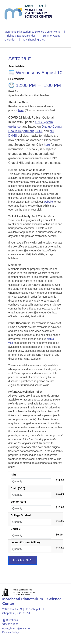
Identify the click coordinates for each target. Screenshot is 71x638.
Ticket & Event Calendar (21, 35)
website (48, 201)
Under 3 (15, 528)
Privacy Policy (10, 632)
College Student (21, 515)
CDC (38, 131)
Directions (10, 620)
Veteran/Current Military (26, 542)
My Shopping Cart (33, 39)
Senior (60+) (18, 501)
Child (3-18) (18, 488)
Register (29, 5)
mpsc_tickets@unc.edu (16, 628)
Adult (14, 474)
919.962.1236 (10, 624)
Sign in (43, 5)
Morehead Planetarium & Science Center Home (33, 31)
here (20, 110)
